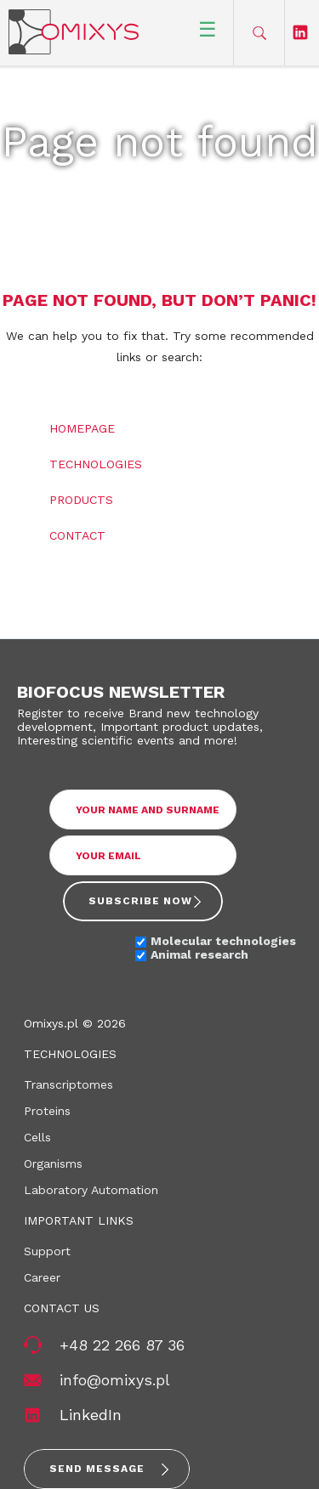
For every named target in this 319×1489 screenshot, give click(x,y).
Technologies (95, 464)
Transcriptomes (68, 1084)
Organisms (53, 1163)
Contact (77, 535)
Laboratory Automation (91, 1190)
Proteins (47, 1111)
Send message (97, 1469)
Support (47, 1251)
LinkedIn (91, 1415)
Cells (37, 1137)
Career (42, 1277)
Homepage (82, 428)
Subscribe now (140, 901)
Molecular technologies (223, 941)
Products (81, 500)
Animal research (199, 954)
